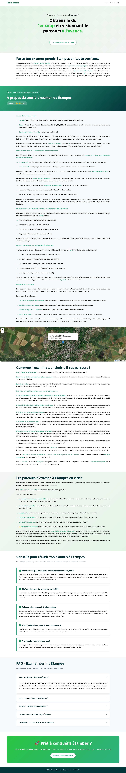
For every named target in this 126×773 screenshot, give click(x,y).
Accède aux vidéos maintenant (63, 755)
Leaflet (117, 360)
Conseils (112, 3)
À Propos (106, 3)
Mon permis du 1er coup (63, 42)
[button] (63, 342)
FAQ (117, 3)
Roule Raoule (13, 2)
